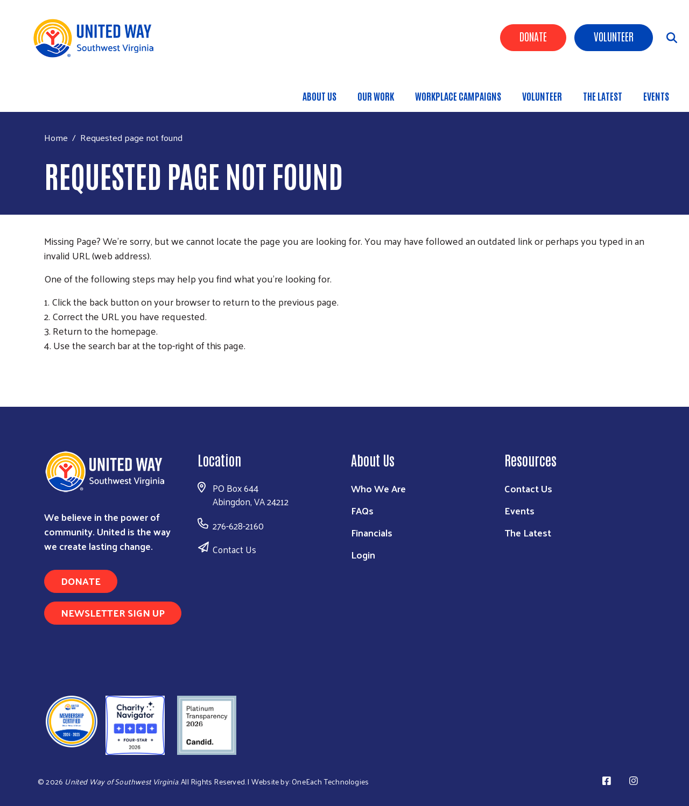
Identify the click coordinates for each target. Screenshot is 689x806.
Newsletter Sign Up (113, 612)
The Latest (602, 95)
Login (363, 554)
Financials (371, 532)
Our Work (375, 95)
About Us (319, 95)
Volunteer (614, 36)
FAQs (362, 510)
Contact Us (234, 549)
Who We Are (378, 488)
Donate (533, 36)
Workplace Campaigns (458, 95)
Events (656, 95)
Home (56, 137)
